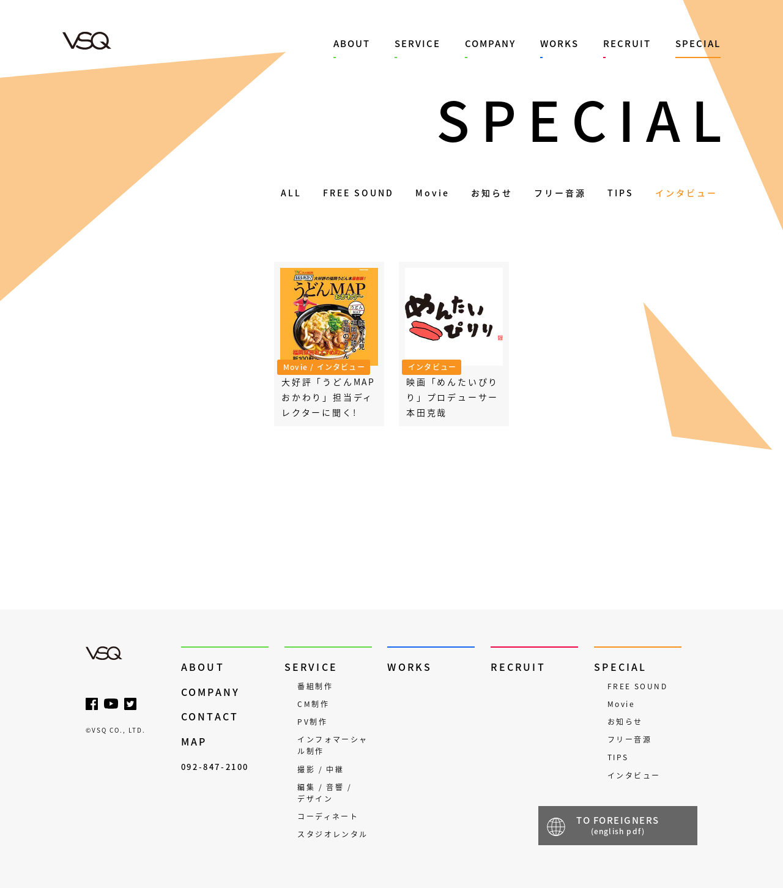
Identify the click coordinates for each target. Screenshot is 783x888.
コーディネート (327, 816)
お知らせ (492, 193)
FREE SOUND (358, 193)
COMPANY (490, 43)
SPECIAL (698, 43)
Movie (432, 193)
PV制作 (312, 721)
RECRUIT (627, 43)
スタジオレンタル (332, 834)
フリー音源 (560, 193)
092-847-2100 (215, 766)
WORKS (559, 43)
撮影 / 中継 (320, 769)
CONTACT (210, 716)
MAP (194, 741)
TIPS (620, 193)
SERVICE (417, 43)
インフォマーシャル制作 (332, 745)
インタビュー (686, 193)
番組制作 (315, 686)
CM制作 (313, 703)
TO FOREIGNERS (617, 825)
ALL (291, 193)
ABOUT (351, 43)
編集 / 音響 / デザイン (324, 793)
